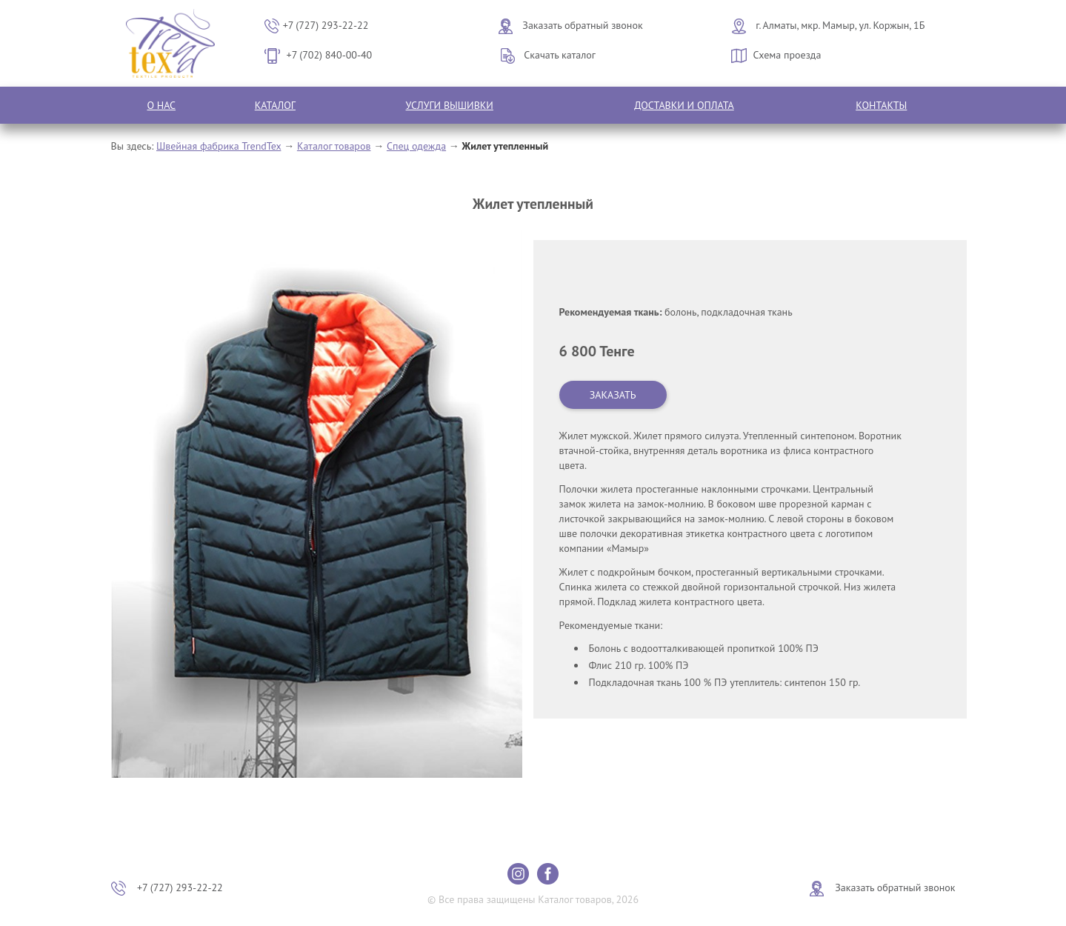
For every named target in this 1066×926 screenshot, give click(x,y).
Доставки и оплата (684, 105)
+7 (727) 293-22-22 (326, 25)
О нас (161, 105)
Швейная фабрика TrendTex (218, 146)
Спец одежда (416, 146)
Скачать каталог (560, 54)
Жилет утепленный (505, 146)
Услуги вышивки (449, 105)
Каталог (275, 105)
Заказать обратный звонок (582, 25)
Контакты (881, 105)
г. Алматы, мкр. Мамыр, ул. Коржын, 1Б (840, 25)
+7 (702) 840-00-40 (330, 54)
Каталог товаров (334, 146)
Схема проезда (787, 54)
